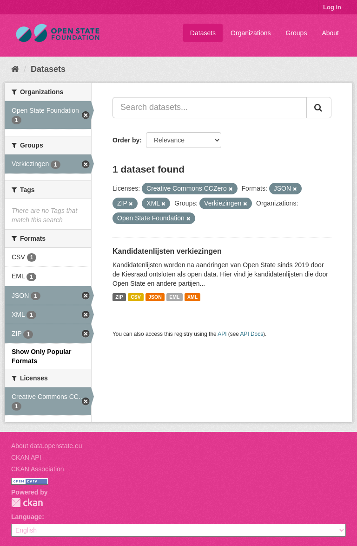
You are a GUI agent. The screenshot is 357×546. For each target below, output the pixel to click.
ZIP (119, 297)
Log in (332, 7)
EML (174, 297)
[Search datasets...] (209, 107)
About (330, 33)
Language (26, 516)
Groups (296, 33)
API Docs (252, 334)
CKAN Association (37, 469)
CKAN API (26, 457)
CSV (136, 297)
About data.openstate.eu (46, 446)
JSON (155, 297)
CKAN (27, 502)
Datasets (203, 33)
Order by (125, 140)
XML (192, 297)
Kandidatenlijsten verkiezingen (167, 251)
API (222, 334)
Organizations (251, 33)
